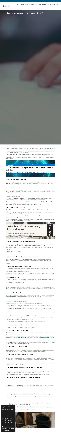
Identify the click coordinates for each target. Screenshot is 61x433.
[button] (8, 430)
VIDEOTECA (52, 4)
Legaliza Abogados (22, 154)
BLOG (57, 4)
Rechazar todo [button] (11, 428)
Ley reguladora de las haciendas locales (20, 337)
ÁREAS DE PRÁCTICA (33, 4)
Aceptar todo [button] (4, 428)
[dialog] (8, 418)
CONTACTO (56, 8)
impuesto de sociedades (12, 295)
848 (11, 342)
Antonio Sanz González (11, 15)
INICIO (18, 4)
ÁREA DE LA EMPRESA (43, 4)
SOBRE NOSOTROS (24, 4)
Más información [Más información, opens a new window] (4, 416)
